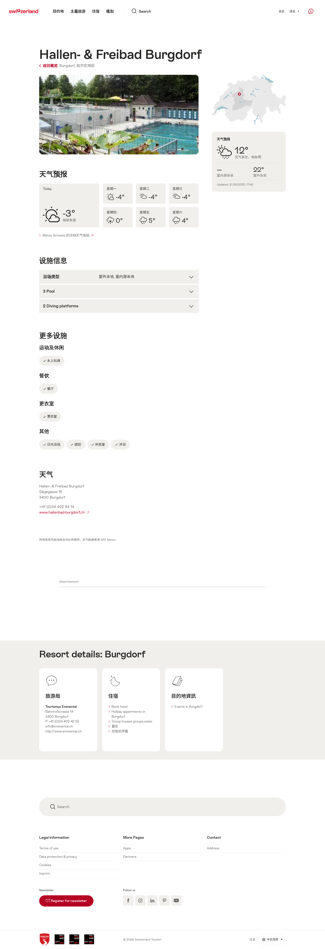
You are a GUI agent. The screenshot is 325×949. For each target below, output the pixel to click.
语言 (295, 11)
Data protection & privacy (58, 857)
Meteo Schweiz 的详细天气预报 (67, 235)
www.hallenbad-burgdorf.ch (64, 512)
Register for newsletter (69, 899)
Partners (129, 857)
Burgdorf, (67, 66)
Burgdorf (125, 654)
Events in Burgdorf (189, 707)
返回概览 (48, 66)
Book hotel (119, 707)
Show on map (249, 100)
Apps (127, 848)
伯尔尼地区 (85, 66)
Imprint (44, 873)
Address (213, 848)
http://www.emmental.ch (63, 731)
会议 (281, 11)
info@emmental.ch (59, 726)
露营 (115, 726)
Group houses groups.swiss (132, 721)
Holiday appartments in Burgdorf (128, 714)
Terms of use (48, 848)
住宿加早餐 (120, 731)
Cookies (45, 865)
